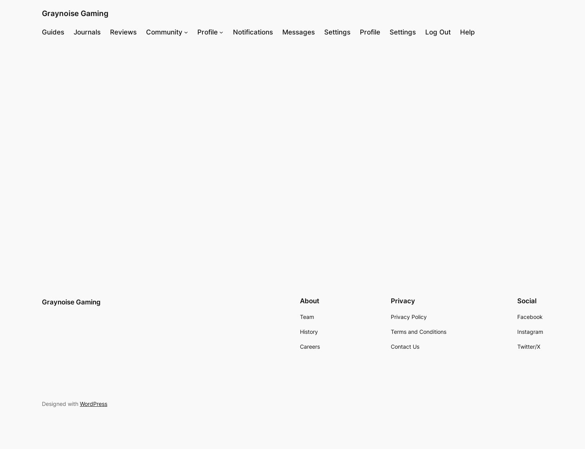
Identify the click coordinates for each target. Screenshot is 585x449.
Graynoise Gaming (75, 13)
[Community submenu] (186, 32)
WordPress (93, 403)
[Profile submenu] (221, 32)
